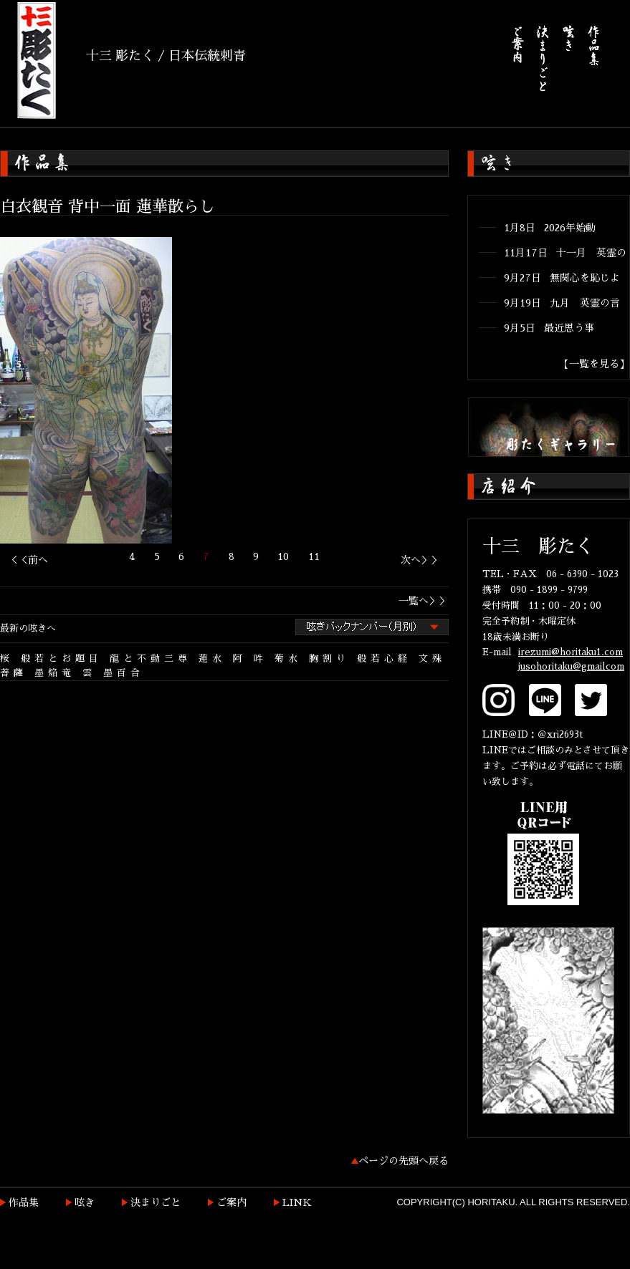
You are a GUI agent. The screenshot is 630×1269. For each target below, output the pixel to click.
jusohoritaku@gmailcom (571, 666)
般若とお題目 (61, 658)
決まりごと (155, 1202)
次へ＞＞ (421, 560)
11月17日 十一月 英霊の (565, 253)
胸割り (329, 658)
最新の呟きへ (28, 628)
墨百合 (123, 672)
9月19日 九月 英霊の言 (562, 303)
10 (283, 556)
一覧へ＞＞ (423, 601)
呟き (85, 1202)
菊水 (288, 658)
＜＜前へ (28, 560)
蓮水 (212, 658)
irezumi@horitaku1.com (570, 652)
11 (314, 556)
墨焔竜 (54, 672)
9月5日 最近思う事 (549, 328)
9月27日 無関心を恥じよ (562, 278)
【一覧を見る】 (594, 364)
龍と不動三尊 (150, 658)
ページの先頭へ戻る (403, 1161)
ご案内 (231, 1202)
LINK (297, 1202)
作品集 (24, 1202)
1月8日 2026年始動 (550, 228)
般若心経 (384, 658)
